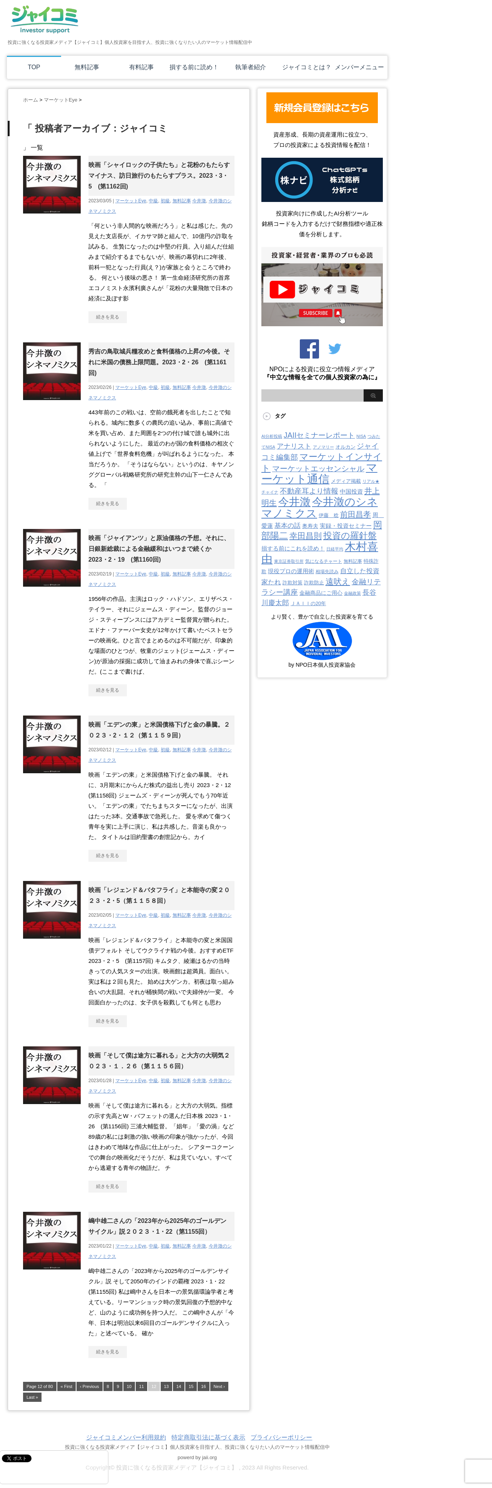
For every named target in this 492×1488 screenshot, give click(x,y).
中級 (153, 201)
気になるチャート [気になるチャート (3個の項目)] (323, 561)
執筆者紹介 (250, 67)
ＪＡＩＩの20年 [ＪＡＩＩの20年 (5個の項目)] (308, 603)
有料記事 (141, 67)
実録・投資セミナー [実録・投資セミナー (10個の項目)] (346, 526)
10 (129, 1386)
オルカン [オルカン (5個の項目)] (346, 447)
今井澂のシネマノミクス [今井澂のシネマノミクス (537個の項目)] (319, 507)
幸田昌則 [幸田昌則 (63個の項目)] (305, 535)
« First (67, 1386)
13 (166, 1386)
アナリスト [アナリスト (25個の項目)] (294, 446)
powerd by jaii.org (197, 1457)
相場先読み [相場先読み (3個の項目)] (327, 571)
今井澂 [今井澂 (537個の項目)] (294, 502)
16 (203, 1386)
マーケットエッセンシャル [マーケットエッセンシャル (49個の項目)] (318, 468)
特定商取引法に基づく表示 (208, 1437)
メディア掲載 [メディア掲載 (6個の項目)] (346, 481)
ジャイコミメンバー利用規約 (126, 1437)
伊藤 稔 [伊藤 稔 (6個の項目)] (329, 515)
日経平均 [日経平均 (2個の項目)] (334, 549)
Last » (32, 1397)
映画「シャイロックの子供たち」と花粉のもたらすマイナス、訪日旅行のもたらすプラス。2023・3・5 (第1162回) (159, 176)
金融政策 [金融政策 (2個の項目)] (352, 593)
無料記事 (87, 67)
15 (191, 1386)
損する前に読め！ (194, 67)
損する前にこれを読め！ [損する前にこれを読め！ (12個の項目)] (293, 548)
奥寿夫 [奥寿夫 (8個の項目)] (310, 526)
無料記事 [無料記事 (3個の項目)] (353, 561)
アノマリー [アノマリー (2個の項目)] (323, 447)
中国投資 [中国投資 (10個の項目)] (351, 492)
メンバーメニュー (359, 67)
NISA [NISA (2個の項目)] (361, 436)
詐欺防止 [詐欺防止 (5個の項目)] (314, 583)
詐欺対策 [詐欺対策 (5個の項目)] (293, 583)
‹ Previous (89, 1386)
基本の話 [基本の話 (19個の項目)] (287, 525)
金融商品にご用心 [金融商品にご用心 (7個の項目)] (320, 593)
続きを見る (107, 317)
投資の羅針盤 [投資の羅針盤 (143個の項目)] (350, 535)
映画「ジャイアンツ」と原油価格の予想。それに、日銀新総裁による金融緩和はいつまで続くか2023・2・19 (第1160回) (159, 549)
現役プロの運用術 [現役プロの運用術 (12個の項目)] (291, 571)
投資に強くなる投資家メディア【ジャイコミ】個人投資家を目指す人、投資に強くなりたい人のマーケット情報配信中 (197, 1447)
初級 (165, 201)
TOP (34, 67)
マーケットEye (130, 201)
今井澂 (199, 201)
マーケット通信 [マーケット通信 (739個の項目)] (319, 473)
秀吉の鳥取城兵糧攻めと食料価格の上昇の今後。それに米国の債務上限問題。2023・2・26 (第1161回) (159, 362)
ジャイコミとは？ (306, 67)
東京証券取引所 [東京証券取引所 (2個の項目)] (289, 561)
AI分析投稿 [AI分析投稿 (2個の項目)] (271, 436)
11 (141, 1386)
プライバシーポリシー (281, 1437)
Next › (219, 1386)
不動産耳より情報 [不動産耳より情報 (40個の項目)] (309, 491)
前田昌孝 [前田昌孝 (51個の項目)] (355, 514)
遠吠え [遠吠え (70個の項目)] (338, 581)
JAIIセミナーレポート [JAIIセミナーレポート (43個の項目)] (319, 435)
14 (178, 1386)
